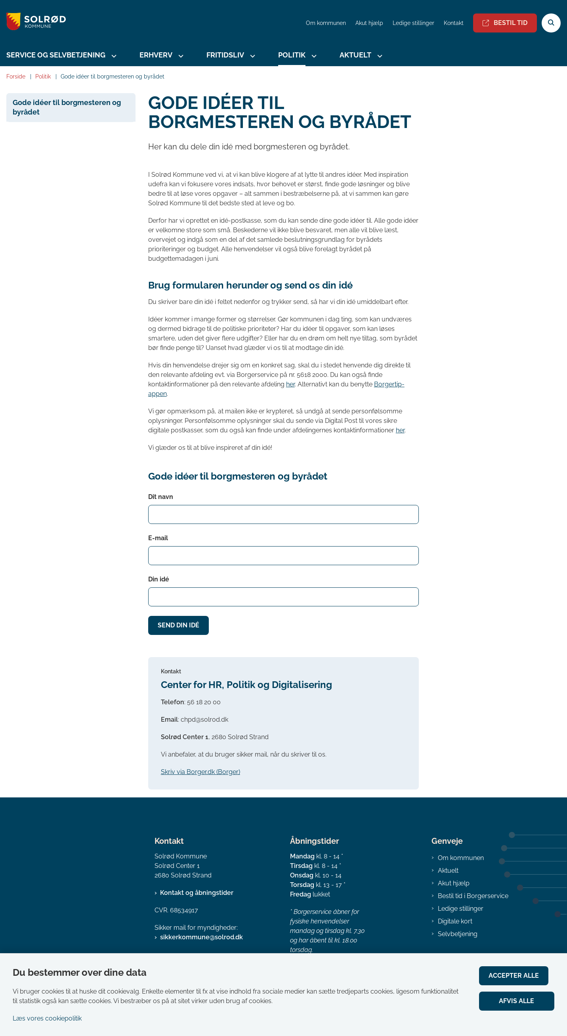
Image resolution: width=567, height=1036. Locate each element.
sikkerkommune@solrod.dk (201, 937)
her (290, 384)
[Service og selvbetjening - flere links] (112, 56)
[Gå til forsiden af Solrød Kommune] (33, 23)
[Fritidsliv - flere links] (251, 56)
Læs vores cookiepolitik (47, 1018)
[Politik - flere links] (313, 56)
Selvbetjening (457, 934)
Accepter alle (519, 975)
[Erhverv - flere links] (179, 56)
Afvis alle (519, 1001)
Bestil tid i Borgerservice (473, 896)
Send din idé (178, 625)
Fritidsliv (225, 55)
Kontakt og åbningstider (196, 892)
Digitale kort (455, 921)
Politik (291, 55)
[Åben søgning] (551, 22)
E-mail (158, 538)
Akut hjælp (454, 883)
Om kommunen (461, 858)
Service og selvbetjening (55, 55)
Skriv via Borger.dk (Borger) (200, 772)
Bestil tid (505, 23)
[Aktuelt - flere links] (378, 56)
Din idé (158, 579)
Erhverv (155, 55)
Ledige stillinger (413, 23)
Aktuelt (355, 55)
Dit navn (160, 497)
